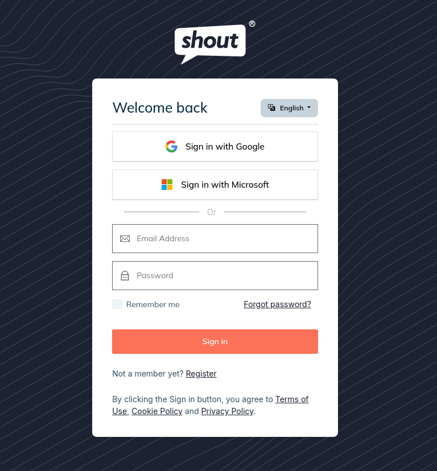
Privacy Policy (227, 411)
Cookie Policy (157, 411)
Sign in (215, 341)
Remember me (153, 304)
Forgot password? (277, 304)
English (287, 108)
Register (201, 373)
